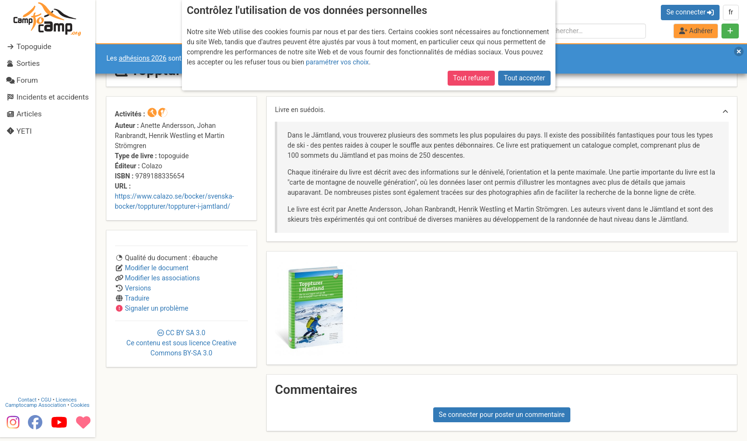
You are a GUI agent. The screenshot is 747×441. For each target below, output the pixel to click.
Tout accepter (524, 78)
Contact (28, 404)
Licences (67, 404)
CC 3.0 (182, 343)
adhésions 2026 (143, 58)
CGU (47, 404)
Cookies (80, 409)
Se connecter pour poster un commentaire (502, 414)
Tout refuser (471, 78)
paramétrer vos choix (337, 62)
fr (730, 12)
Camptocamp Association (36, 409)
